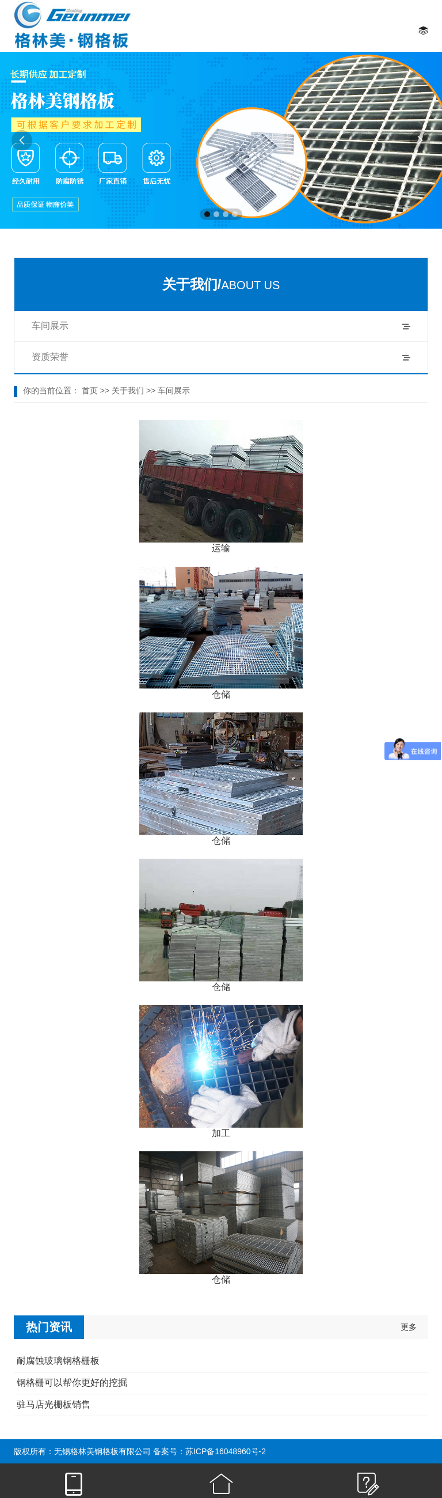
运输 (221, 548)
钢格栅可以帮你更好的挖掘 (72, 1382)
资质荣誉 (50, 357)
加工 (221, 1133)
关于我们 (128, 390)
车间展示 (50, 326)
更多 (409, 1327)
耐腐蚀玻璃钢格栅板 (58, 1361)
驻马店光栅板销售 (53, 1404)
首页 (90, 390)
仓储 (221, 694)
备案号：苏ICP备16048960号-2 (209, 1451)
